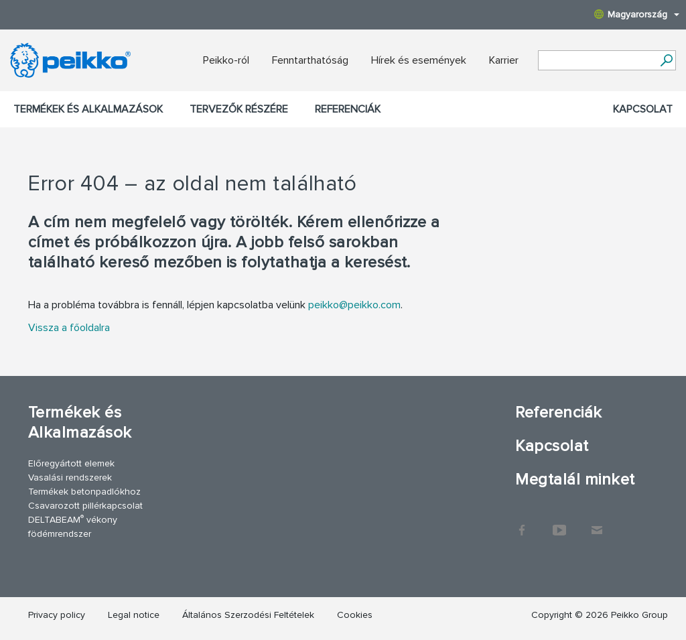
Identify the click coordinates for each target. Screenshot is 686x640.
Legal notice (133, 615)
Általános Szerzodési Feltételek (248, 615)
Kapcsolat (643, 109)
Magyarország (636, 14)
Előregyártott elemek (71, 463)
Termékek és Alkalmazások (88, 109)
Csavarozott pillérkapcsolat (85, 505)
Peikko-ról (226, 60)
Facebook (522, 523)
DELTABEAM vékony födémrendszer (72, 526)
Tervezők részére (239, 109)
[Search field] (597, 61)
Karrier (504, 60)
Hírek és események (418, 60)
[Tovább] (666, 60)
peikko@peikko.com (354, 305)
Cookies (354, 615)
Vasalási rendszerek (70, 477)
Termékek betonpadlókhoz (84, 491)
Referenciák (348, 109)
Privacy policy (56, 615)
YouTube (559, 523)
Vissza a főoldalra (69, 327)
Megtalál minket (574, 479)
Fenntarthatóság (310, 60)
